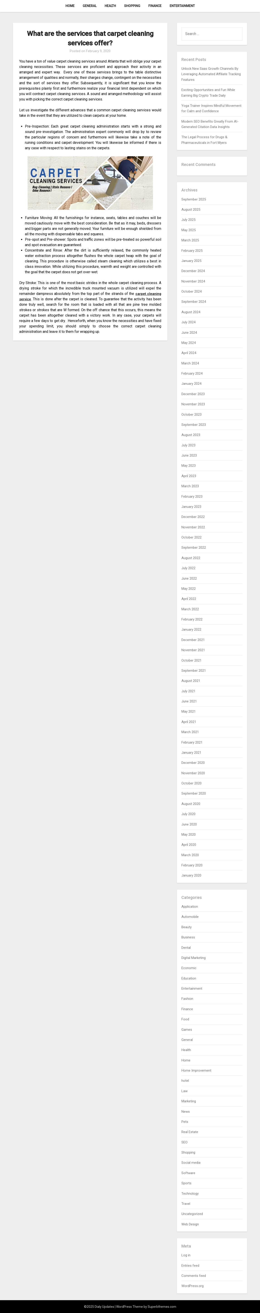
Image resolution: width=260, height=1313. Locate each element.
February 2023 (191, 496)
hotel (185, 1081)
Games (186, 1030)
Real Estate (189, 1132)
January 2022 (191, 629)
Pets (184, 1122)
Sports (186, 1183)
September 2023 (193, 425)
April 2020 (188, 845)
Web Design (190, 1224)
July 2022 (188, 568)
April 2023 (188, 476)
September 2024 (193, 302)
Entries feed (190, 1266)
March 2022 (190, 609)
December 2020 (193, 763)
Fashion (187, 999)
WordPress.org (192, 1286)
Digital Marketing (193, 958)
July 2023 (188, 445)
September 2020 (193, 793)
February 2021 (191, 742)
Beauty (186, 927)
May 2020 (188, 835)
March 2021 (190, 732)
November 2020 (193, 773)
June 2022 (189, 578)
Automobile (190, 917)
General (89, 6)
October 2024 (191, 291)
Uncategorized (192, 1214)
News (185, 1112)
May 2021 (188, 711)
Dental (186, 948)
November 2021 (193, 650)
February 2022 (191, 619)
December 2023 (193, 394)
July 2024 (188, 322)
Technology (190, 1194)
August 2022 (190, 558)
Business (188, 937)
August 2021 (190, 681)
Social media (190, 1163)
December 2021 (193, 640)
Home (70, 6)
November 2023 (193, 404)
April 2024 (188, 353)
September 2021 (193, 671)
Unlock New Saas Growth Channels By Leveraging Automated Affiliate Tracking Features (211, 74)
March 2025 (190, 240)
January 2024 (191, 384)
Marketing (188, 1101)
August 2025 (190, 210)
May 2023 (188, 466)
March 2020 (190, 855)
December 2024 (193, 271)
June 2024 (189, 333)
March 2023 (190, 486)
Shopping (132, 6)
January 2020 (191, 875)
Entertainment (182, 6)
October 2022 (191, 537)
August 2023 (190, 435)
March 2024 (190, 363)
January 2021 (191, 753)
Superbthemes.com (162, 1306)
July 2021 (188, 691)
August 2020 (190, 804)
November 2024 (193, 281)
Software (188, 1173)
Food (185, 1019)
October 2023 (191, 415)
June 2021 (189, 701)
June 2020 (189, 824)
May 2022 (188, 589)
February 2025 (191, 251)
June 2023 (189, 455)
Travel (185, 1204)
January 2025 (191, 261)
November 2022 (193, 527)
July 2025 (188, 220)
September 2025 (193, 199)
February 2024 (191, 373)
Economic (188, 968)
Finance (154, 6)
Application (189, 907)
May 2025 (188, 230)
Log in (185, 1255)
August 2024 (190, 312)
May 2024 (188, 343)
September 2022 (193, 548)
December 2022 (193, 517)
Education (188, 978)
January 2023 (191, 507)
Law (184, 1091)
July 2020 (188, 814)
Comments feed (193, 1276)
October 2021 (191, 660)
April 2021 (188, 722)
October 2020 (191, 783)
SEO (184, 1142)
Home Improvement (196, 1070)
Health (110, 6)
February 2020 (191, 865)
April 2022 (188, 599)
